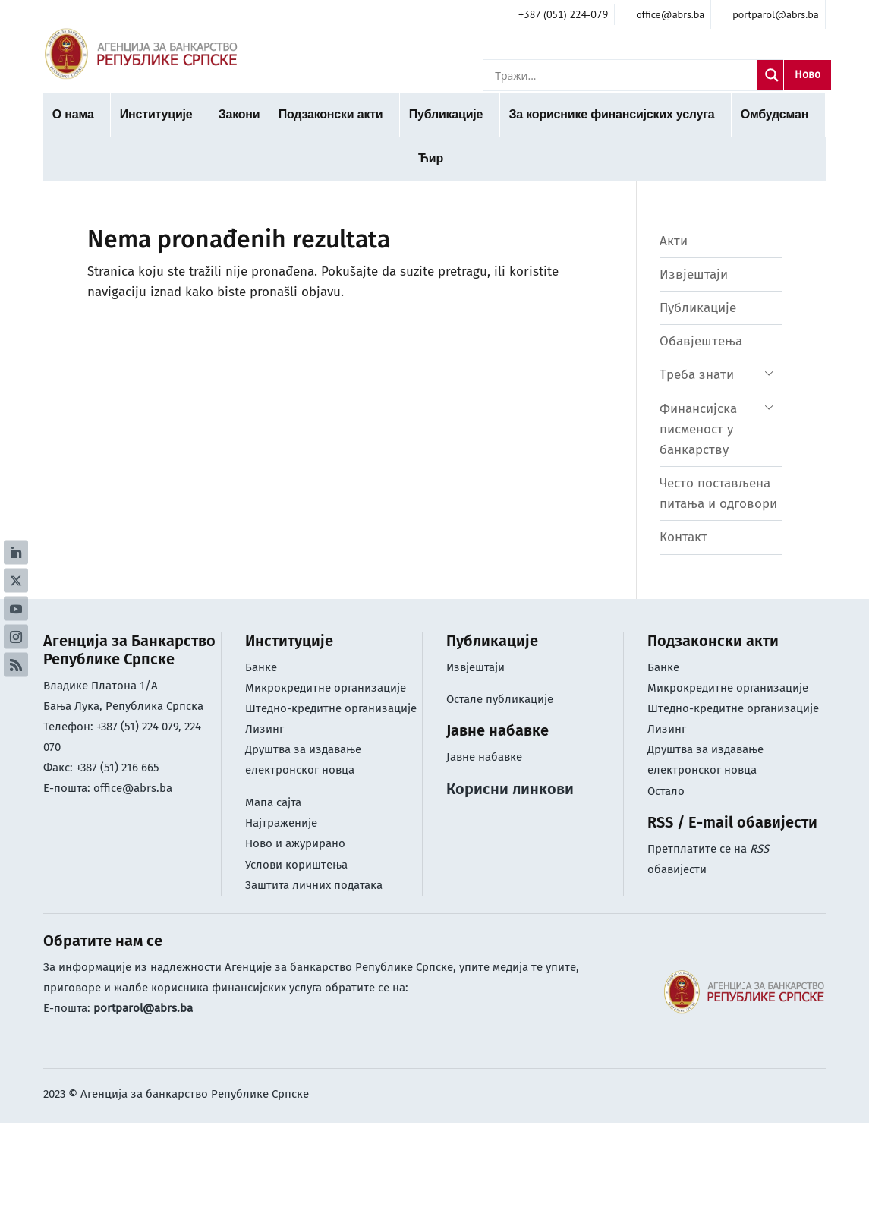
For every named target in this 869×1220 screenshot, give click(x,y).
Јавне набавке (484, 757)
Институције (156, 114)
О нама (73, 114)
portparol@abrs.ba (143, 1008)
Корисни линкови (510, 789)
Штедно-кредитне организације (331, 708)
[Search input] (624, 75)
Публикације (446, 114)
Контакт (683, 537)
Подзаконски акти (331, 114)
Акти (674, 241)
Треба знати (697, 375)
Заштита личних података (314, 885)
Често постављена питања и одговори (718, 493)
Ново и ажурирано (295, 843)
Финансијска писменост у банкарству (698, 429)
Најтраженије (281, 823)
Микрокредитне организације (325, 688)
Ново (807, 74)
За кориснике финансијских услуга (611, 114)
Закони (239, 114)
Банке (261, 667)
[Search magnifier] (772, 75)
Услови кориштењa (296, 865)
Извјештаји (694, 274)
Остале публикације (499, 699)
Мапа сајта (273, 802)
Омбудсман (774, 114)
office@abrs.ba (132, 788)
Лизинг (266, 729)
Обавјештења (701, 341)
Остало (666, 791)
